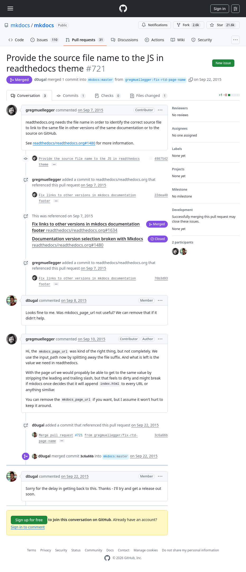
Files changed (149, 96)
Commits (71, 96)
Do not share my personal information (190, 550)
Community (93, 550)
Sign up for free (29, 519)
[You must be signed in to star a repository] (223, 25)
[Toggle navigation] (10, 8)
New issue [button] (223, 63)
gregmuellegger (40, 109)
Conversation (29, 96)
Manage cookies (146, 550)
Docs (110, 550)
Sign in (220, 8)
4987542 (161, 159)
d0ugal (40, 79)
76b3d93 (161, 278)
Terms (31, 550)
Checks (108, 96)
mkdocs (20, 25)
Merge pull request (56, 435)
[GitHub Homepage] (107, 558)
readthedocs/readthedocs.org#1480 (64, 143)
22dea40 (161, 195)
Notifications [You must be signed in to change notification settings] (154, 25)
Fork (189, 25)
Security (61, 550)
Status (76, 550)
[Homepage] (123, 8)
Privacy (45, 550)
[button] (191, 79)
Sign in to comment (28, 526)
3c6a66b (161, 435)
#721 (79, 435)
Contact (123, 550)
